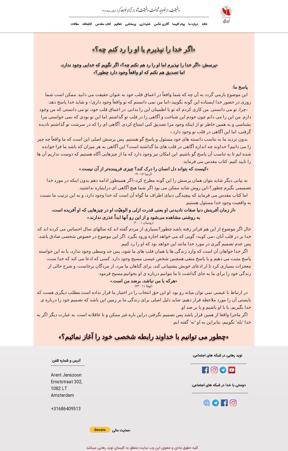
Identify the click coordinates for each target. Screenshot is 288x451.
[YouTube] (231, 370)
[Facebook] (205, 370)
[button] (103, 22)
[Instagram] (214, 370)
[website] (206, 402)
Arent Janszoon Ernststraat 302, (66, 379)
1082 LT (59, 389)
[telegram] (223, 370)
